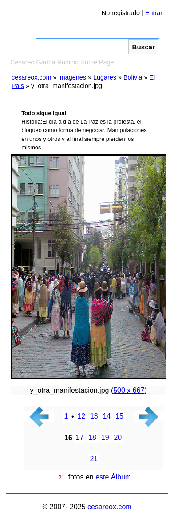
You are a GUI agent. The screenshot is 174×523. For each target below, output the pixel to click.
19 (105, 438)
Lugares (104, 77)
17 (80, 438)
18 (92, 438)
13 (94, 416)
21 (94, 459)
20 (118, 438)
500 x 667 (128, 390)
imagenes (72, 77)
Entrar (153, 12)
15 (119, 416)
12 (81, 416)
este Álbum (113, 477)
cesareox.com (31, 77)
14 (107, 416)
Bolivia (132, 77)
